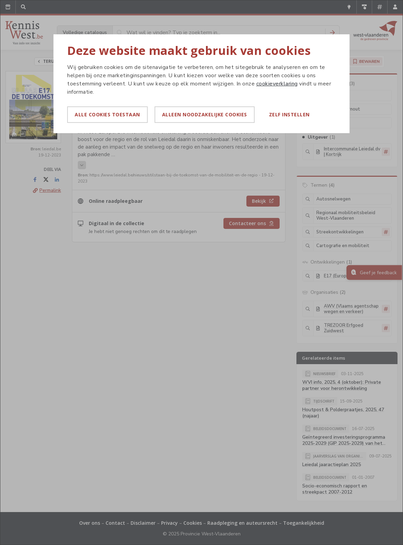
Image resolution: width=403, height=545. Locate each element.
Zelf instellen (289, 114)
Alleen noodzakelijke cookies (204, 114)
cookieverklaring (277, 84)
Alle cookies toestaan (107, 114)
